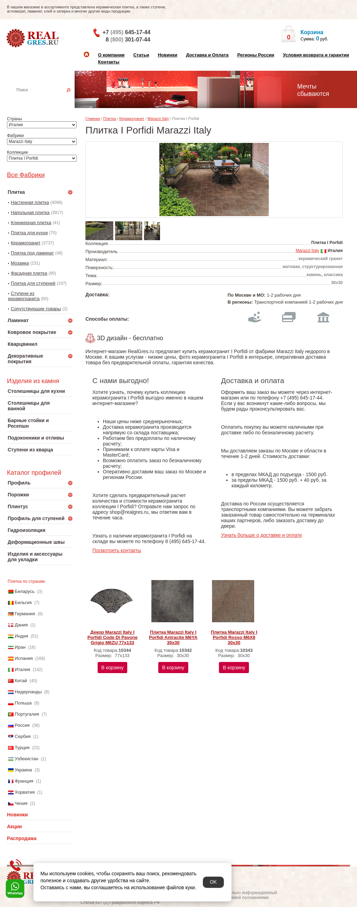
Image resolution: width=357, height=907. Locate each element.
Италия (22, 669)
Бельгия (23, 602)
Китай (21, 680)
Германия (25, 613)
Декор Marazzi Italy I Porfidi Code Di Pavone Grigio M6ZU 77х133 (113, 637)
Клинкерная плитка (31, 222)
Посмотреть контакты (116, 550)
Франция (24, 781)
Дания (21, 624)
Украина (23, 769)
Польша (23, 703)
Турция (22, 747)
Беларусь (25, 591)
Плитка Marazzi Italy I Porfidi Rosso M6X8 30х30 (234, 637)
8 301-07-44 (128, 40)
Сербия (23, 736)
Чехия (21, 803)
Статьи (141, 55)
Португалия (27, 714)
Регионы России (255, 55)
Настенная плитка (47, 100)
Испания (24, 658)
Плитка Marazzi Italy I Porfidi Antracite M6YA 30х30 (173, 637)
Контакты (108, 61)
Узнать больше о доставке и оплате (261, 535)
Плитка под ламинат (32, 253)
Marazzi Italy (158, 118)
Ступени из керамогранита (23, 296)
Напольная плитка (30, 212)
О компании (111, 55)
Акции (14, 826)
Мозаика (20, 263)
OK (213, 882)
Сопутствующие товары (36, 308)
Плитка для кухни (29, 232)
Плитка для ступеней (33, 283)
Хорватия (25, 792)
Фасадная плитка (29, 273)
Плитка (109, 118)
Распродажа (22, 838)
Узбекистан (26, 758)
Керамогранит (25, 242)
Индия (21, 636)
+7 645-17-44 (126, 32)
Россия (22, 725)
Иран (20, 647)
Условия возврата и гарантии (316, 55)
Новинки (167, 55)
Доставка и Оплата (207, 55)
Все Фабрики (26, 175)
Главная (92, 118)
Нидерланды (28, 691)
